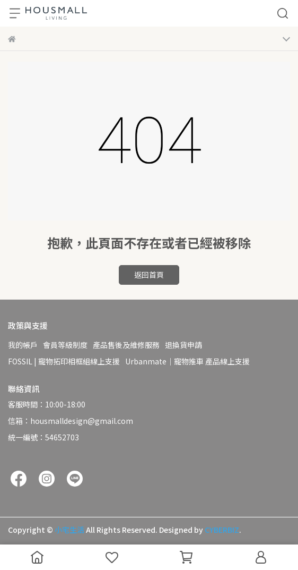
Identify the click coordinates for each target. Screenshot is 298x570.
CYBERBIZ (222, 529)
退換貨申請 (183, 344)
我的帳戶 (23, 344)
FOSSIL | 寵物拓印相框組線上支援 (64, 361)
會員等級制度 (65, 344)
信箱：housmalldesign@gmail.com (70, 420)
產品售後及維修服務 (126, 344)
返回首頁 (149, 274)
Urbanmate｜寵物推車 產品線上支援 (187, 361)
